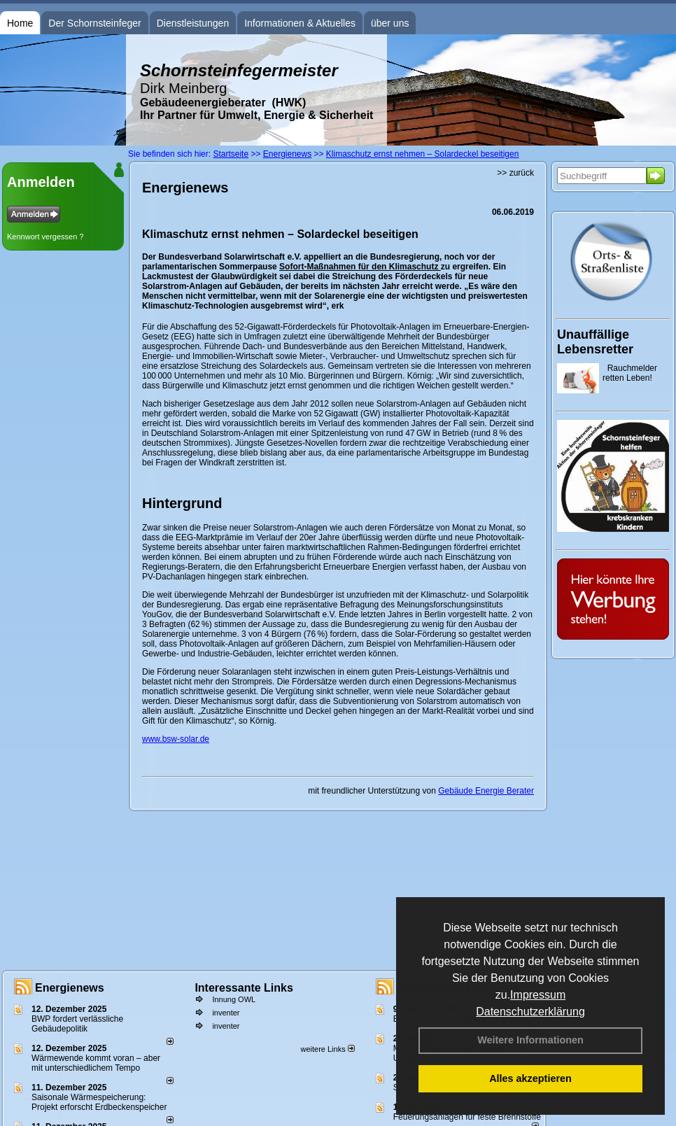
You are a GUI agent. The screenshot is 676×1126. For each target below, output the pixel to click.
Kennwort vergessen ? (45, 236)
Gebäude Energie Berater (486, 791)
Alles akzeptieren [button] (530, 1078)
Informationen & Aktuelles (299, 23)
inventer (225, 1012)
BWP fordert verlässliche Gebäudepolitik (77, 1024)
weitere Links (327, 1049)
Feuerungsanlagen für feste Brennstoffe (467, 1117)
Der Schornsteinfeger (94, 23)
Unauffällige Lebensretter (595, 342)
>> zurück (515, 173)
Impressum (537, 995)
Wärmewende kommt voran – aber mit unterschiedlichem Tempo (95, 1063)
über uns (390, 23)
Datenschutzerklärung (530, 1012)
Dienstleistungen (193, 23)
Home (20, 23)
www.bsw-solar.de (175, 739)
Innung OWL (233, 999)
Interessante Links (244, 988)
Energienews (69, 988)
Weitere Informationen (530, 1040)
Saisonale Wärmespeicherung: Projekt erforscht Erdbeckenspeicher (99, 1102)
